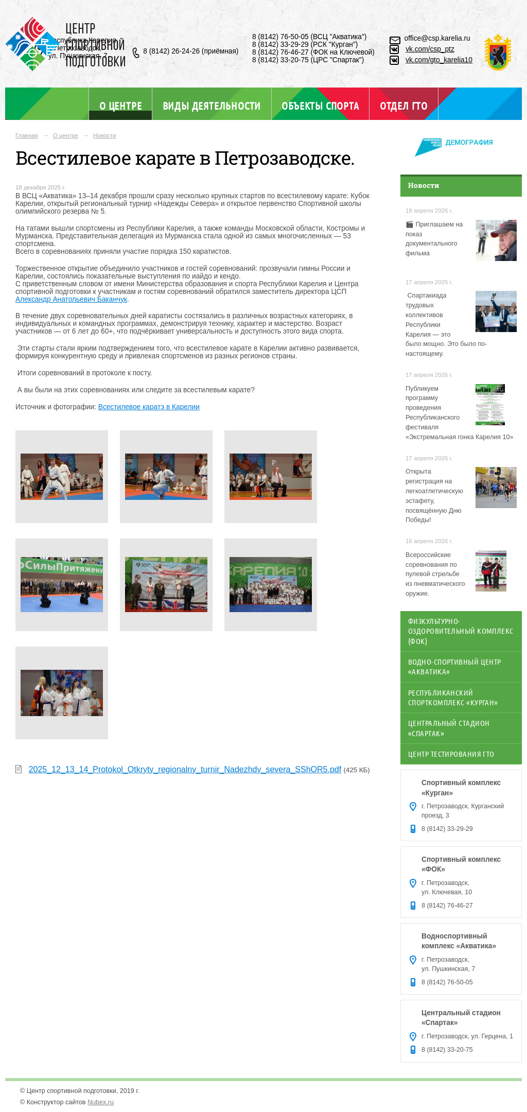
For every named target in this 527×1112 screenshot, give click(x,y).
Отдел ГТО (404, 105)
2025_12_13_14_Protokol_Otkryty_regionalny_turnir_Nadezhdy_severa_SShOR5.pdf (185, 769)
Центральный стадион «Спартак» (448, 727)
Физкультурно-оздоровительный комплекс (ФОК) (461, 631)
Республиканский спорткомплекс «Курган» (453, 697)
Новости (104, 135)
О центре (120, 105)
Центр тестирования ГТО (451, 753)
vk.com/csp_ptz (430, 49)
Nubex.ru (100, 1102)
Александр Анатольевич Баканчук (71, 299)
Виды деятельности (212, 105)
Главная (26, 135)
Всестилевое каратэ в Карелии (149, 407)
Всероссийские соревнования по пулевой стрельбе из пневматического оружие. (435, 574)
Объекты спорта (320, 105)
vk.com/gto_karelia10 (439, 60)
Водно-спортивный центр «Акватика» (454, 666)
